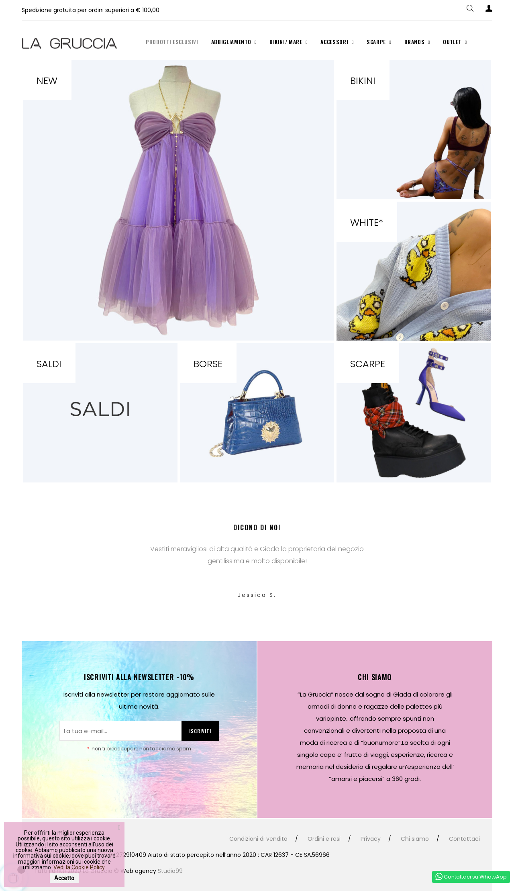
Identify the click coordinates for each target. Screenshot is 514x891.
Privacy (371, 839)
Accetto (64, 878)
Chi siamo (415, 839)
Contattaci (464, 839)
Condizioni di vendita (258, 839)
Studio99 (170, 871)
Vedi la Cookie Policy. (79, 867)
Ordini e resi (324, 839)
